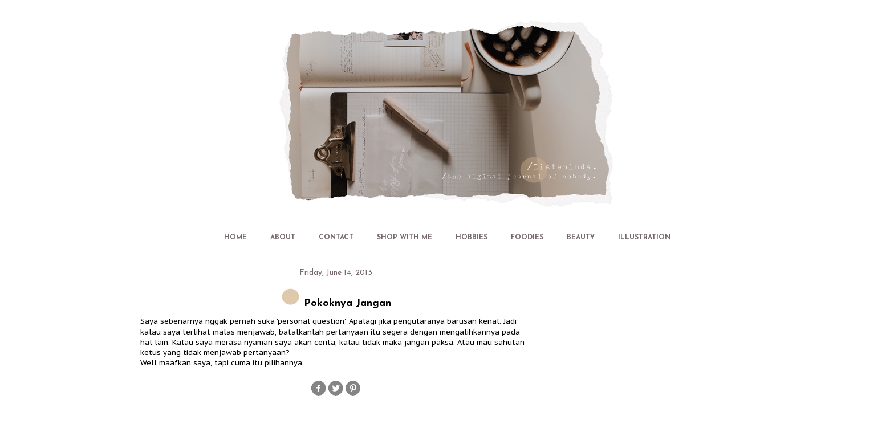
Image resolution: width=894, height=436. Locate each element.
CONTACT (336, 237)
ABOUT (282, 237)
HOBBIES (471, 237)
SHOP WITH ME (404, 237)
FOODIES (527, 237)
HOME (235, 237)
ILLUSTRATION (644, 237)
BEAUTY (581, 237)
